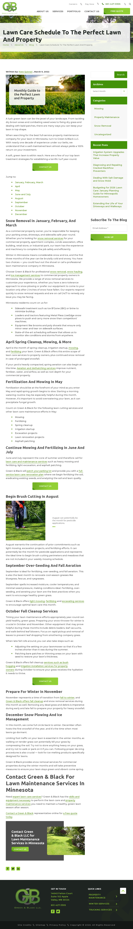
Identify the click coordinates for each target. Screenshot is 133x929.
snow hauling (74, 271)
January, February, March (29, 182)
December (21, 214)
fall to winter (67, 697)
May (17, 190)
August (19, 198)
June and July (23, 194)
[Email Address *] (109, 228)
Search (121, 74)
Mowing (98, 108)
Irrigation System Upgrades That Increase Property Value (108, 155)
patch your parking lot (39, 471)
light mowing (37, 601)
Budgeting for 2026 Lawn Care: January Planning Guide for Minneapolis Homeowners (107, 192)
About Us (43, 11)
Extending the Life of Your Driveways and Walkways (108, 205)
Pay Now (89, 4)
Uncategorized (102, 134)
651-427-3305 (111, 4)
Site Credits (24, 925)
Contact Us (91, 11)
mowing (73, 348)
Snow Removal (102, 126)
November (21, 210)
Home (6, 45)
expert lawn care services (27, 796)
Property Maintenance (106, 117)
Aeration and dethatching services (36, 368)
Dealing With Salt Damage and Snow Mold (108, 179)
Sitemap (40, 925)
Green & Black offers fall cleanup (24, 701)
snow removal (58, 271)
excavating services (73, 601)
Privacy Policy (57, 925)
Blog (31, 45)
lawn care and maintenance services (26, 461)
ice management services (25, 275)
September (21, 202)
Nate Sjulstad (25, 72)
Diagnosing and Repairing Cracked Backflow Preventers (107, 168)
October (19, 206)
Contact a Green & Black (19, 813)
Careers (73, 4)
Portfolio (74, 11)
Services (58, 11)
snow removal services (50, 238)
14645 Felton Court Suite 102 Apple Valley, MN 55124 (61, 896)
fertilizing (16, 351)
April (17, 186)
